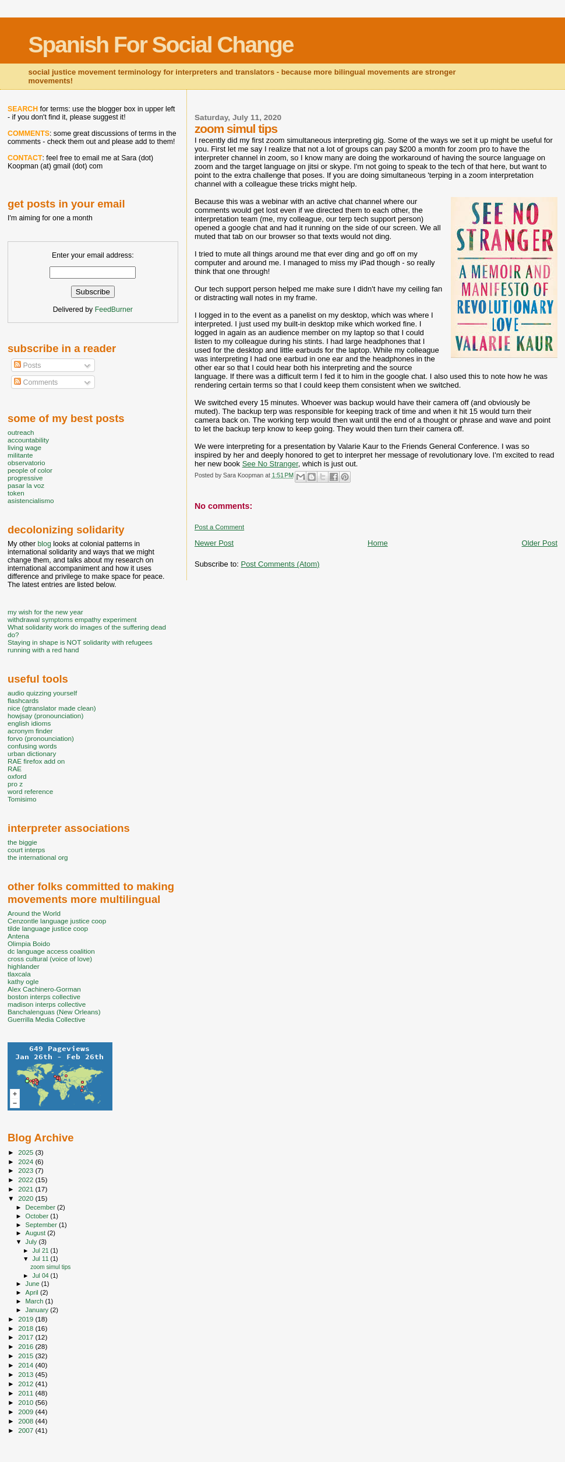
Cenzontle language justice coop (57, 921)
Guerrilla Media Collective (47, 1019)
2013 (26, 1374)
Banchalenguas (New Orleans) (54, 1011)
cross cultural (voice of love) (50, 958)
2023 (26, 1170)
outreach (21, 432)
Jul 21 (41, 1250)
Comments (36, 382)
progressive (25, 478)
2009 (26, 1411)
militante (20, 455)
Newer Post (214, 543)
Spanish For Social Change (161, 44)
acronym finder (30, 730)
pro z (15, 784)
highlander (24, 966)
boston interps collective (44, 996)
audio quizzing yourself (42, 693)
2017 (26, 1337)
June (33, 1283)
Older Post (539, 543)
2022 (26, 1179)
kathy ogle (23, 981)
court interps (26, 849)
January (38, 1309)
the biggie (22, 842)
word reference (30, 791)
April (33, 1292)
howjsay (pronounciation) (45, 715)
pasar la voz (26, 485)
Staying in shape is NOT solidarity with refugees (80, 642)
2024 (26, 1161)
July (32, 1241)
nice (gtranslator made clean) (52, 708)
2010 (26, 1402)
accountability (28, 440)
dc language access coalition (51, 951)
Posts (27, 365)
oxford (17, 776)
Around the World (34, 913)
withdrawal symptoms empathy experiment (72, 619)
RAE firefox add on (36, 761)
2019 (26, 1319)
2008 (26, 1421)
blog (44, 544)
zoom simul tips (50, 1267)
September (42, 1224)
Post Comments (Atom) (280, 564)
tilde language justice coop (48, 928)
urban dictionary (32, 753)
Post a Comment (219, 526)
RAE (15, 768)
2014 (26, 1365)
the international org (38, 857)
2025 (26, 1152)
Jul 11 (41, 1258)
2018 (26, 1328)
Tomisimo (22, 799)
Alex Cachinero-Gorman (44, 989)
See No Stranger (270, 463)
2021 (26, 1189)
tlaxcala (19, 974)
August (37, 1232)
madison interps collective (47, 1004)
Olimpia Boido (29, 943)
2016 (26, 1346)
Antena (18, 936)
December (41, 1207)
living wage (24, 447)
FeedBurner (114, 309)
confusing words (32, 746)
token (16, 493)
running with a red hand (43, 649)
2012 (26, 1383)
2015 (26, 1355)
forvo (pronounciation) (41, 738)
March (35, 1301)
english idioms (29, 723)
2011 (26, 1393)
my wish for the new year (45, 612)
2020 (26, 1198)
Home (378, 543)
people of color (30, 470)
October (38, 1216)
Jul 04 (41, 1275)
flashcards (23, 700)
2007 (26, 1430)
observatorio (26, 462)
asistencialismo (31, 500)
